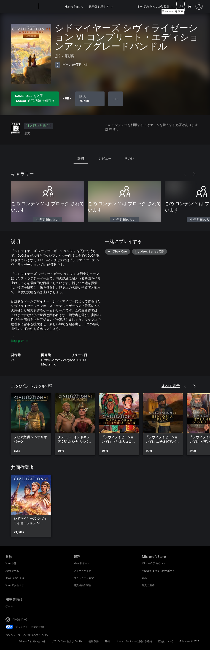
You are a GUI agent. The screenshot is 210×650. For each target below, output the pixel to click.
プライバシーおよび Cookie (66, 641)
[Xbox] (51, 6)
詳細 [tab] (81, 158)
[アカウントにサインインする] (199, 6)
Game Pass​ (72, 6)
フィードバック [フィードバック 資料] (82, 570)
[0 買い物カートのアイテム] (189, 5)
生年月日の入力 (47, 219)
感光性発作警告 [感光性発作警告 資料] (82, 585)
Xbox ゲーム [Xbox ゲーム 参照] (12, 570)
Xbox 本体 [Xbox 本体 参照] (10, 563)
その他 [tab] (129, 158)
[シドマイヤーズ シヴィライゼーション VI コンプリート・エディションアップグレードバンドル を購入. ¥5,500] (90, 98)
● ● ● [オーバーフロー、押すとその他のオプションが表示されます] (115, 98)
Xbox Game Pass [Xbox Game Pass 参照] (14, 577)
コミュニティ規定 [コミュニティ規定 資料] (84, 577)
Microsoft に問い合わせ (32, 641)
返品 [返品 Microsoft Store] (144, 577)
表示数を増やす (99, 6)
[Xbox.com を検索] (180, 6)
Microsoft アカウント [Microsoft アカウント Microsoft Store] (154, 563)
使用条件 (94, 641)
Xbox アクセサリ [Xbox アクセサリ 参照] (14, 585)
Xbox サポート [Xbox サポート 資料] (82, 563)
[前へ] (185, 174)
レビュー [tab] (105, 158)
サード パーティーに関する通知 (134, 641)
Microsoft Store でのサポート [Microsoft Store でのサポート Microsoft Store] (158, 570)
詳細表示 (19, 341)
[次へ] (194, 174)
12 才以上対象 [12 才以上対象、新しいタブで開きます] (38, 126)
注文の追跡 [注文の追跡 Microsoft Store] (148, 585)
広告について (165, 641)
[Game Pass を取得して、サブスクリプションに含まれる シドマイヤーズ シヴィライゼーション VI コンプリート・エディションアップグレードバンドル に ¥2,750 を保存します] (35, 98)
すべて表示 (171, 385)
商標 (107, 641)
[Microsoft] (21, 6)
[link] (31, 424)
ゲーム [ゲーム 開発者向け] (9, 606)
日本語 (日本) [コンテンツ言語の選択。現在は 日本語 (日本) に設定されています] (19, 619)
